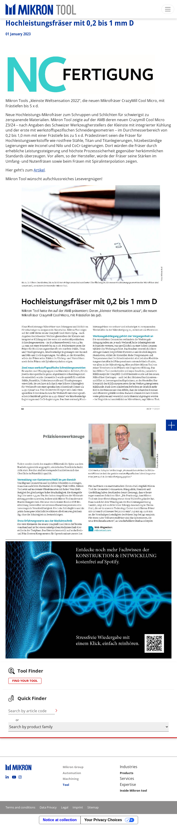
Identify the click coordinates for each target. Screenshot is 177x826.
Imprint (78, 807)
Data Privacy (48, 807)
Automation (72, 773)
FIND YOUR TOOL (25, 681)
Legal (64, 807)
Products (126, 773)
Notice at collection (60, 820)
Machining (71, 779)
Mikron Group (73, 767)
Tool (66, 785)
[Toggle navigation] (167, 9)
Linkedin (8, 777)
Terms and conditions (20, 807)
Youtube (15, 777)
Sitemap (93, 807)
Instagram (21, 777)
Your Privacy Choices (103, 820)
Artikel (39, 170)
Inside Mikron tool (133, 790)
